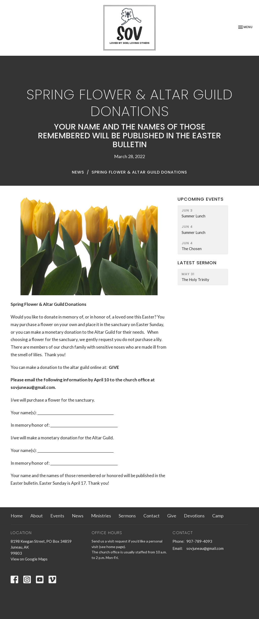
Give (171, 515)
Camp (218, 515)
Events (57, 515)
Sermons (127, 515)
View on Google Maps (29, 559)
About (36, 515)
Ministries (101, 515)
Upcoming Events (201, 199)
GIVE (114, 367)
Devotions (194, 515)
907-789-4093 (199, 541)
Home (17, 515)
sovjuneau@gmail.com (205, 548)
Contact (151, 515)
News (78, 172)
